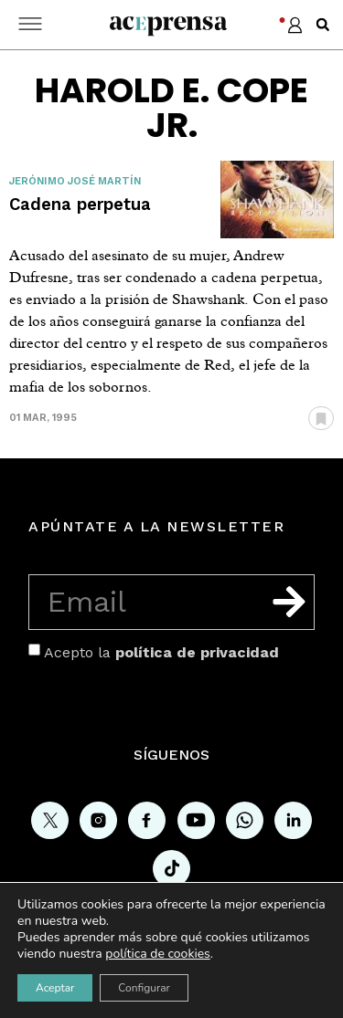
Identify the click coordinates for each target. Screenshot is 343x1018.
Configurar (144, 988)
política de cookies (157, 953)
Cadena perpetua (80, 204)
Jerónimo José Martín (75, 181)
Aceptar (55, 988)
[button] (323, 24)
